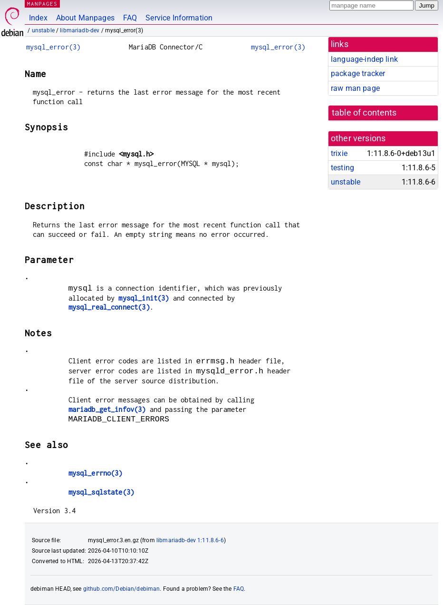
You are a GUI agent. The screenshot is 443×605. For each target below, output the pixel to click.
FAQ (130, 17)
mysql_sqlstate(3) (101, 492)
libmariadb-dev (79, 30)
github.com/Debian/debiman (121, 588)
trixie (339, 153)
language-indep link (364, 59)
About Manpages (85, 17)
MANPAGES (42, 3)
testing (342, 167)
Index (38, 17)
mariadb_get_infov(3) (107, 409)
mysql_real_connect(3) (109, 307)
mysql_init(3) (143, 298)
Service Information (178, 17)
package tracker (358, 73)
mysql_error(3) (53, 47)
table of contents (364, 112)
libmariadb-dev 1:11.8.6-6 (190, 540)
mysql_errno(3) (95, 473)
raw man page (355, 88)
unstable (43, 30)
